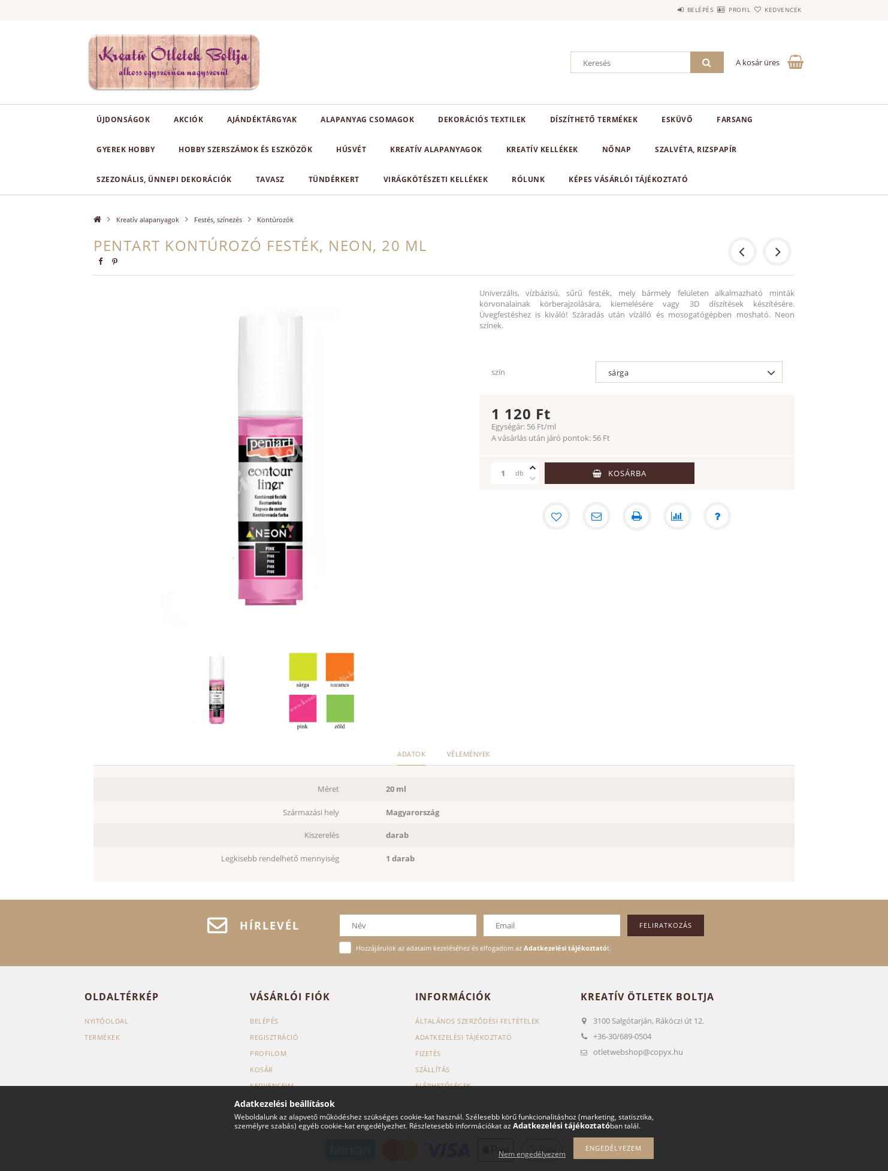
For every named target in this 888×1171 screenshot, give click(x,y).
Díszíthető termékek (594, 119)
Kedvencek (776, 9)
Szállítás (432, 1069)
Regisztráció (274, 1037)
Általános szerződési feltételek (477, 1020)
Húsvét (351, 149)
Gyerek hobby (125, 149)
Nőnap (617, 149)
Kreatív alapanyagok (436, 149)
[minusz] (533, 478)
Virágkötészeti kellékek (435, 179)
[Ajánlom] (596, 516)
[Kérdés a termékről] (718, 516)
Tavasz (270, 179)
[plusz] (533, 467)
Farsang (735, 119)
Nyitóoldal (106, 1020)
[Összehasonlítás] (677, 516)
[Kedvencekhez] (555, 516)
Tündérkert (334, 179)
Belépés (665, 9)
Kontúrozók (275, 219)
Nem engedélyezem (532, 1154)
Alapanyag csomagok (367, 119)
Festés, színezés (218, 219)
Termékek (102, 1037)
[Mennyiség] (503, 473)
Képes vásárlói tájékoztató (628, 179)
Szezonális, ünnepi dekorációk (164, 179)
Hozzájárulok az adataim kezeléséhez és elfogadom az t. (483, 947)
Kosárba (627, 473)
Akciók (188, 119)
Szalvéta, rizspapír (696, 149)
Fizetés (428, 1053)
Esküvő (677, 119)
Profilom (268, 1053)
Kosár (261, 1069)
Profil (718, 9)
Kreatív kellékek (542, 149)
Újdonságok (123, 119)
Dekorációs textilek (482, 119)
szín (498, 372)
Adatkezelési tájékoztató (463, 1037)
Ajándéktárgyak (262, 119)
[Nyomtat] (637, 516)
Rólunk (528, 179)
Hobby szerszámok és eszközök (245, 149)
